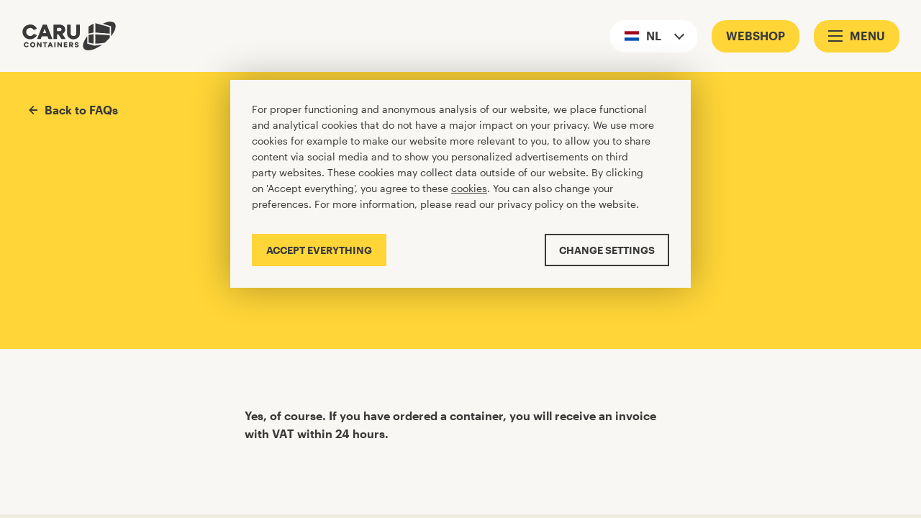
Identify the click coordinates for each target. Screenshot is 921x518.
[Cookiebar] (460, 184)
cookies (469, 188)
